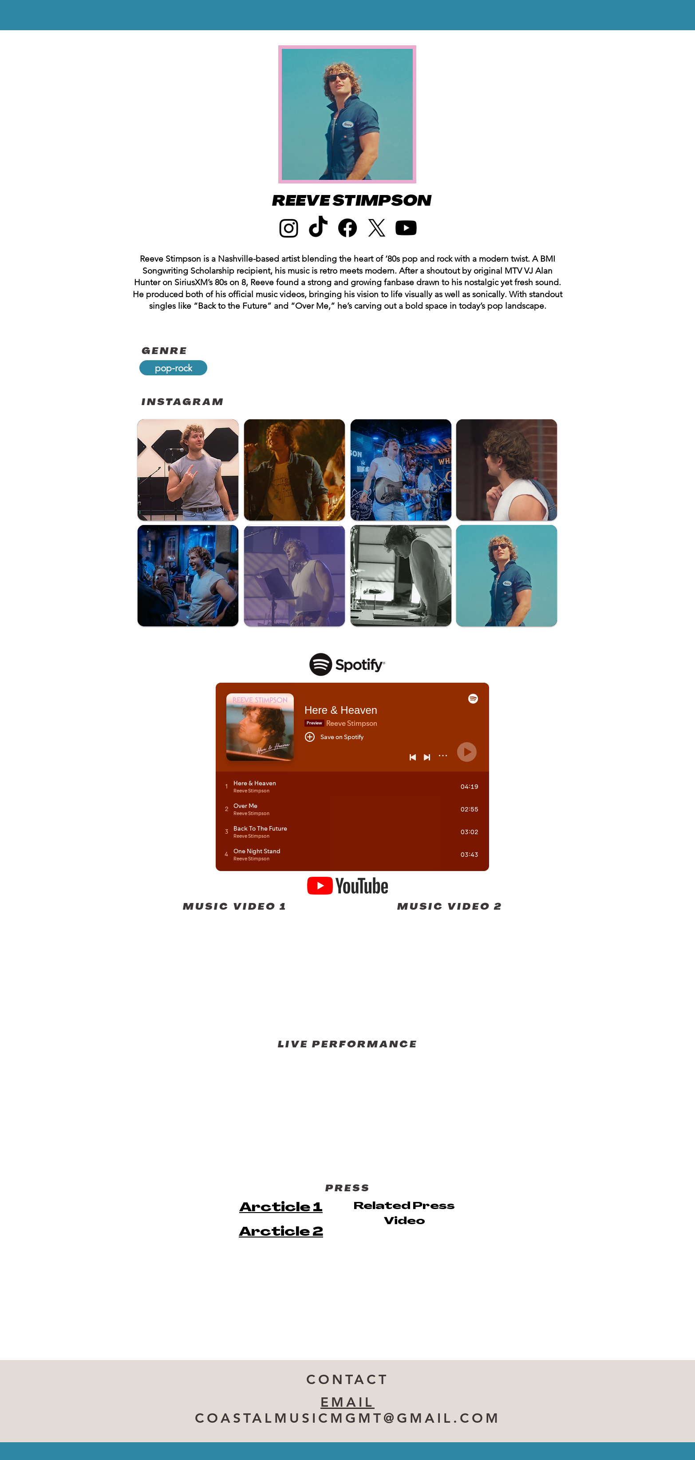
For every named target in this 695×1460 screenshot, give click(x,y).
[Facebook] (347, 227)
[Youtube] (406, 227)
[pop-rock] (173, 367)
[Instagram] (288, 227)
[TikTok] (318, 227)
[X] (376, 227)
